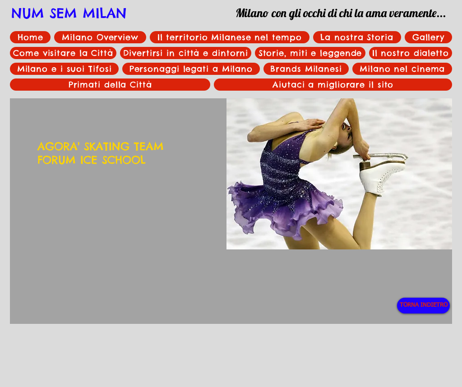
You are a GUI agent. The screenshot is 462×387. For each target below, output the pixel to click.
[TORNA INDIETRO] (423, 305)
